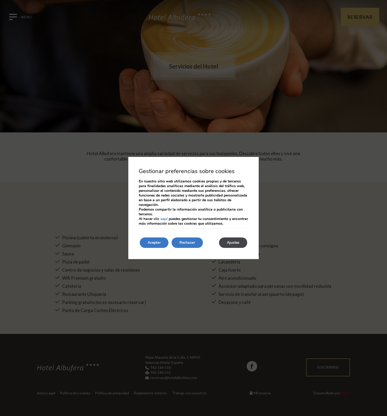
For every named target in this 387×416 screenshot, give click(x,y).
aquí (164, 218)
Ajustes (233, 242)
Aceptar (154, 242)
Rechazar (187, 242)
